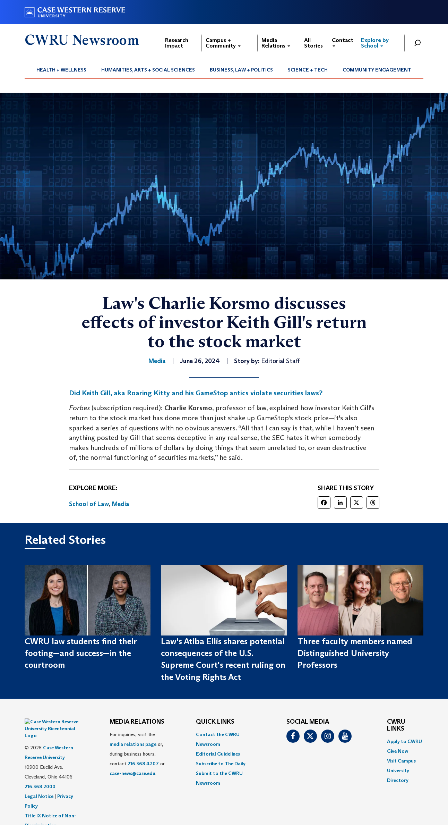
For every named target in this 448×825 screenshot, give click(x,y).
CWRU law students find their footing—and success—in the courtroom (81, 653)
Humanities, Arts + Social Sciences (148, 70)
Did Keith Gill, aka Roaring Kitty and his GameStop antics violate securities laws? (195, 393)
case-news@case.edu (132, 773)
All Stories (313, 43)
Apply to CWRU (404, 741)
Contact (342, 42)
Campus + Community (223, 43)
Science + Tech (308, 70)
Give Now (397, 751)
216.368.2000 (40, 769)
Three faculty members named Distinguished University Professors (355, 653)
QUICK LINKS (215, 721)
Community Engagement (377, 70)
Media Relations (275, 43)
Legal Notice (39, 779)
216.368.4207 (143, 763)
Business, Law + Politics (241, 70)
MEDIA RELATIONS (137, 721)
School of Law (89, 504)
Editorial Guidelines (218, 754)
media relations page (133, 744)
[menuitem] (61, 69)
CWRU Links (396, 725)
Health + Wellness (61, 70)
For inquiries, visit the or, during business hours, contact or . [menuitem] (137, 753)
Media (120, 504)
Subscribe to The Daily (220, 763)
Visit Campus (401, 761)
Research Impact (176, 43)
